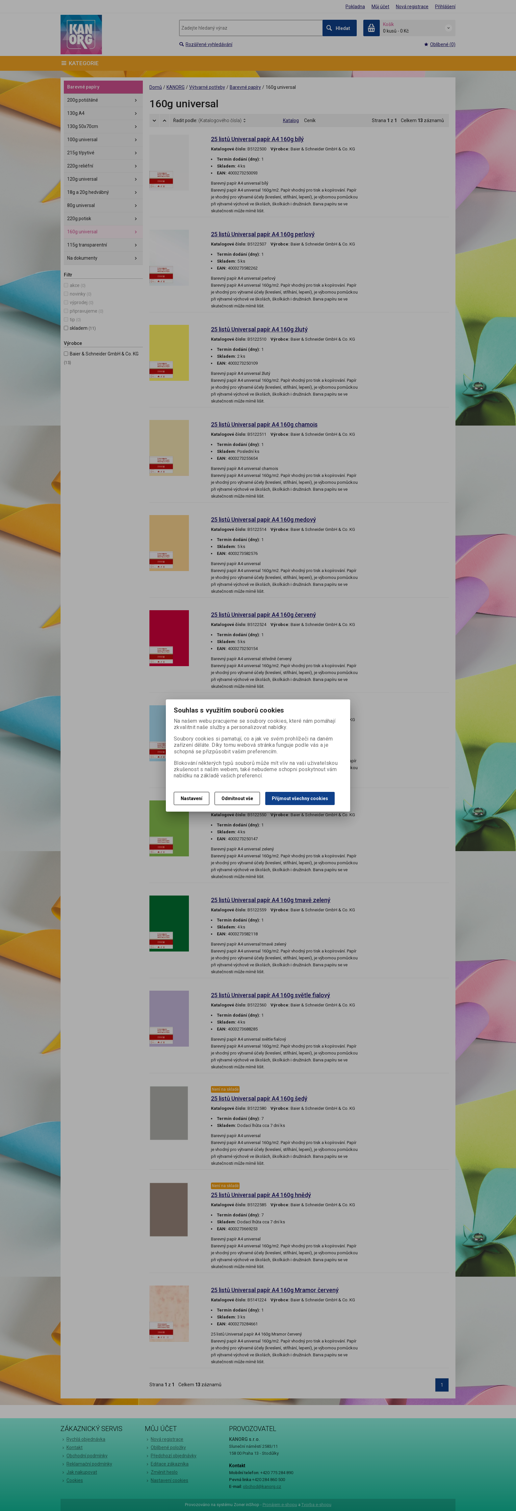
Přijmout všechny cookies (300, 798)
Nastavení (191, 798)
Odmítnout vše (237, 798)
